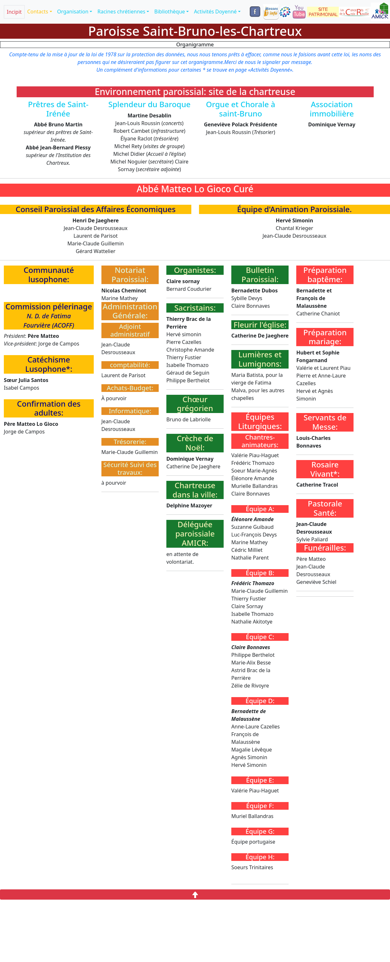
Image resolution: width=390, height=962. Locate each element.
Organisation (73, 11)
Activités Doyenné (215, 11)
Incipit (14, 11)
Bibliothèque (169, 11)
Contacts (37, 11)
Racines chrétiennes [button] (121, 11)
